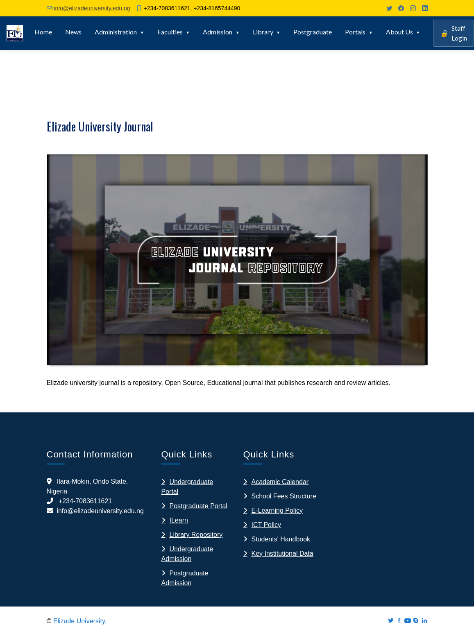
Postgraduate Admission (185, 578)
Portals (355, 32)
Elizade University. (80, 621)
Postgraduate (312, 32)
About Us (399, 32)
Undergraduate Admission (187, 553)
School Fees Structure (284, 496)
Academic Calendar (280, 481)
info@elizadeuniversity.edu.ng (92, 8)
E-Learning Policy (277, 510)
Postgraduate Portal (198, 505)
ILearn (179, 520)
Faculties (170, 32)
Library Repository (196, 534)
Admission (217, 32)
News (73, 32)
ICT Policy (266, 524)
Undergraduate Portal (187, 486)
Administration (116, 32)
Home (43, 32)
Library (263, 32)
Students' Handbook (281, 539)
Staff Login (453, 33)
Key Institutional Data (282, 553)
